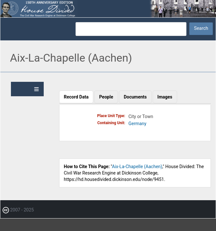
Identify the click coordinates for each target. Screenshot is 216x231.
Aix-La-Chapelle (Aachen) (137, 166)
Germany (138, 123)
